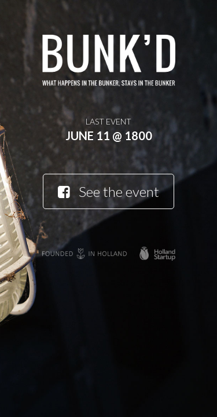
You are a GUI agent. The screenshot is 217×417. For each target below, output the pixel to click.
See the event (108, 191)
